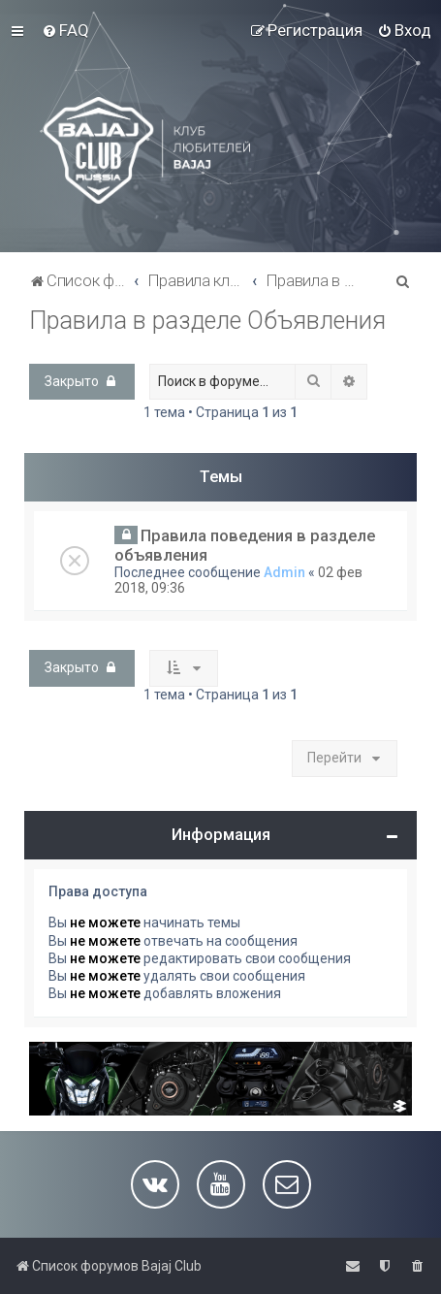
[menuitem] (65, 30)
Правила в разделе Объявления (207, 321)
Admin (284, 572)
